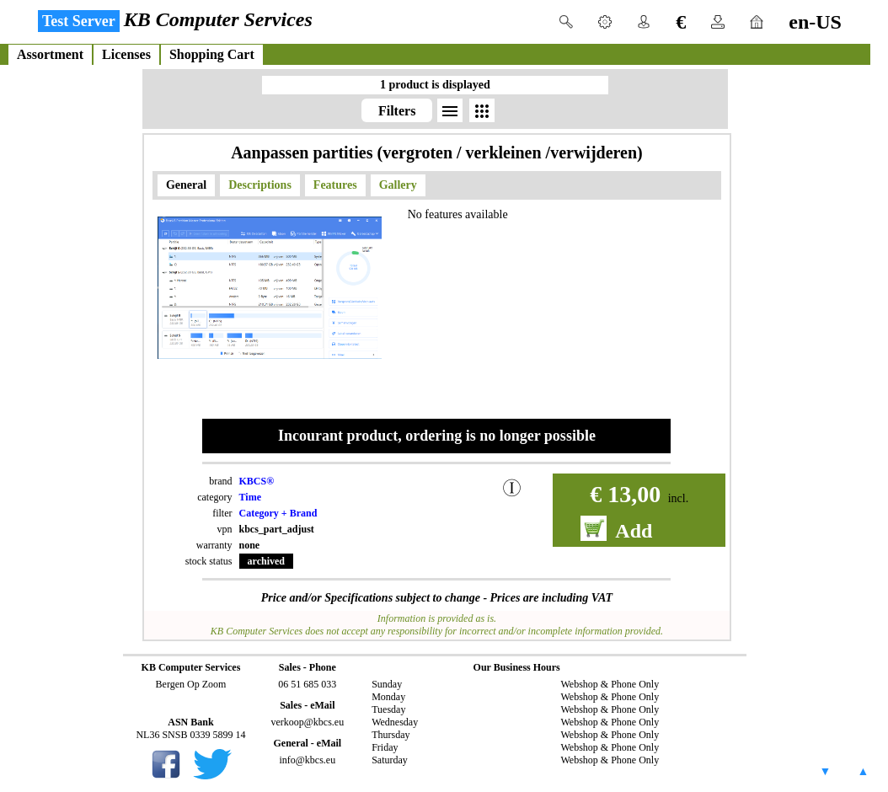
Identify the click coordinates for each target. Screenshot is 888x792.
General (186, 185)
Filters (396, 111)
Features (335, 185)
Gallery (398, 185)
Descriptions (260, 185)
